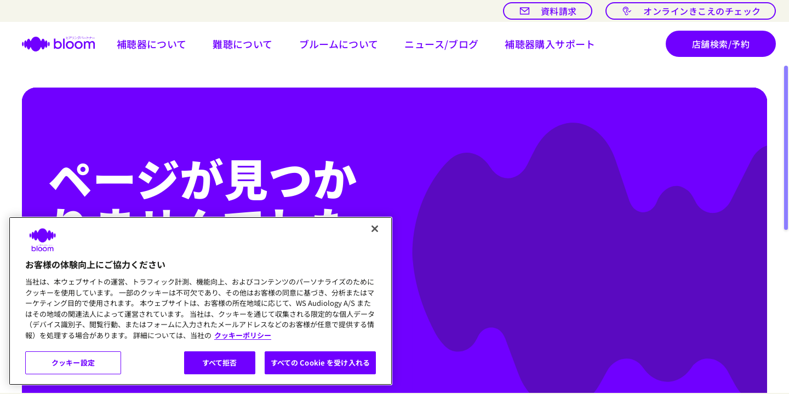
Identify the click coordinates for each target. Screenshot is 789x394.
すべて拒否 (219, 362)
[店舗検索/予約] (721, 44)
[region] (200, 301)
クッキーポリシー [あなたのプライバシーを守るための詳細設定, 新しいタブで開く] (242, 335)
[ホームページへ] (52, 44)
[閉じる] (375, 229)
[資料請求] (547, 11)
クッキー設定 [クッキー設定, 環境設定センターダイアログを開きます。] (73, 362)
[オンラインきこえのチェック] (690, 11)
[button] (152, 44)
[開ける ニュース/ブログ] (441, 44)
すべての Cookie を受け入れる (320, 362)
